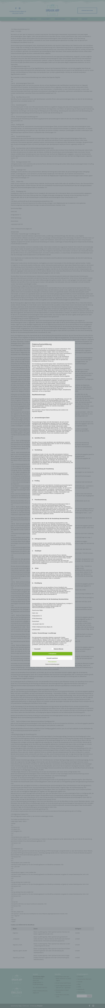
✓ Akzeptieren (52, 653)
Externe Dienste (57, 649)
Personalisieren (52, 661)
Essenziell (36, 649)
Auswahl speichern (52, 658)
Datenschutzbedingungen (52, 664)
